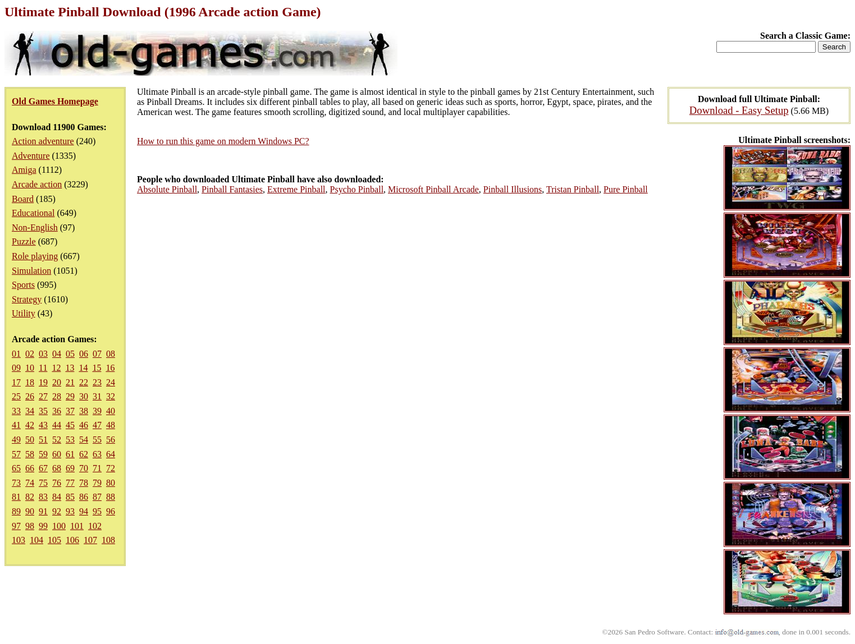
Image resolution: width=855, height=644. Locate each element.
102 (95, 526)
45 (70, 425)
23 (97, 382)
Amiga (24, 169)
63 (97, 454)
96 (110, 511)
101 (77, 526)
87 (97, 497)
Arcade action (37, 184)
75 (43, 482)
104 (36, 540)
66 (29, 468)
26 (29, 396)
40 (110, 411)
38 (83, 411)
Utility (23, 313)
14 (83, 367)
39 (97, 411)
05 (70, 353)
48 (110, 425)
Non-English (35, 227)
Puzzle (24, 241)
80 (110, 482)
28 (56, 396)
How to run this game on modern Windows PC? (223, 141)
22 (83, 382)
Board (23, 199)
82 (29, 497)
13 (69, 367)
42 (29, 425)
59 (43, 454)
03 (43, 353)
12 (56, 367)
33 (16, 411)
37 (70, 411)
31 (97, 396)
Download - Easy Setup (739, 110)
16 (110, 367)
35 (43, 411)
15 (96, 367)
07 (97, 353)
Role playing (35, 256)
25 (16, 396)
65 (16, 468)
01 (16, 353)
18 (29, 382)
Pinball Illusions (512, 189)
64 (110, 454)
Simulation (31, 270)
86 (83, 497)
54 (83, 439)
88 (110, 497)
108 (108, 540)
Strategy (27, 299)
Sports (23, 284)
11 (43, 367)
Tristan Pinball (572, 189)
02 (29, 353)
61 (70, 454)
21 (70, 382)
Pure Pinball (625, 189)
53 (70, 439)
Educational (33, 213)
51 (43, 439)
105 (54, 540)
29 (70, 396)
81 (16, 497)
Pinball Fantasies (232, 189)
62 (83, 454)
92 (56, 511)
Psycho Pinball (357, 189)
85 (70, 497)
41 (16, 425)
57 (16, 454)
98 (29, 526)
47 (97, 425)
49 (16, 439)
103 (18, 540)
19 (43, 382)
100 (59, 526)
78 (83, 482)
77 (70, 482)
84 (56, 497)
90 (29, 511)
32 (110, 396)
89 (16, 511)
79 (97, 482)
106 (72, 540)
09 (16, 367)
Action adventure (43, 141)
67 (43, 468)
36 (56, 411)
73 (16, 482)
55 (97, 439)
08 (110, 353)
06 (83, 353)
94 (83, 511)
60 (56, 454)
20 (56, 382)
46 (83, 425)
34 (29, 411)
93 (70, 511)
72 (110, 468)
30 (83, 396)
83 (43, 497)
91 (43, 511)
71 (97, 468)
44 (56, 425)
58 (29, 454)
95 (97, 511)
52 (56, 439)
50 (29, 439)
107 (90, 540)
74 (29, 482)
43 (43, 425)
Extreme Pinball (296, 189)
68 (56, 468)
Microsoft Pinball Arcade (433, 189)
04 (56, 353)
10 (29, 367)
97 (16, 526)
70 (83, 468)
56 (110, 439)
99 (43, 526)
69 (70, 468)
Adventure (31, 155)
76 (56, 482)
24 (110, 382)
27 (43, 396)
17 (16, 382)
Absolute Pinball (167, 189)
